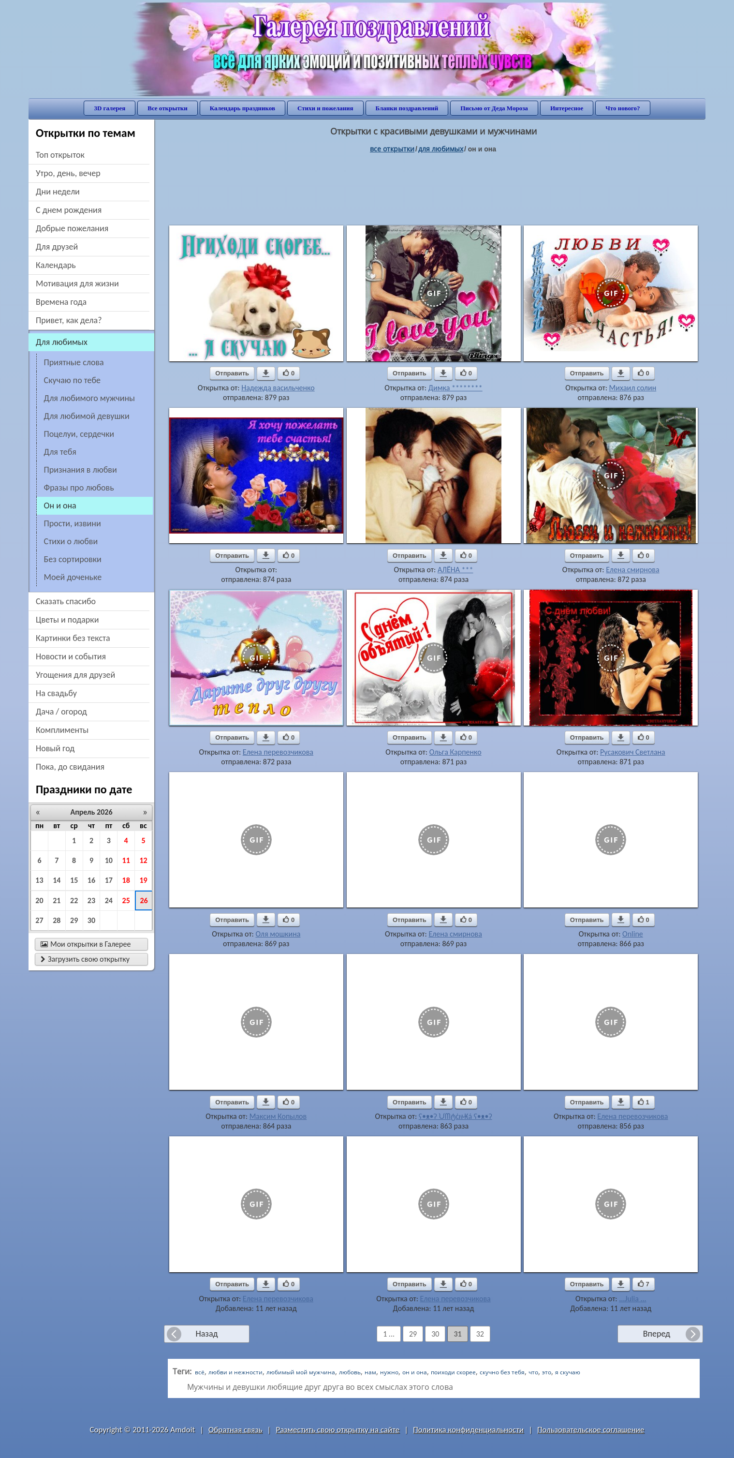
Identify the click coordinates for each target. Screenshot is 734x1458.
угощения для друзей (75, 674)
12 (143, 860)
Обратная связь (235, 1430)
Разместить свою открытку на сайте (337, 1430)
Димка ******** (455, 387)
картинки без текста (73, 638)
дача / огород (61, 711)
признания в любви (80, 469)
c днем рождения (69, 210)
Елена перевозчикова (278, 752)
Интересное (566, 108)
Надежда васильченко (277, 387)
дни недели (58, 191)
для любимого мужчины (89, 398)
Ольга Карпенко (455, 752)
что (533, 1372)
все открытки (392, 148)
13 (39, 880)
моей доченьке (73, 577)
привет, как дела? (69, 320)
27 (39, 920)
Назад (206, 1333)
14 (56, 880)
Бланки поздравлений (407, 108)
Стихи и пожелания (325, 108)
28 (56, 920)
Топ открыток (60, 154)
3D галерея (109, 108)
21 (56, 900)
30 (91, 920)
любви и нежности (235, 1372)
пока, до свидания (70, 766)
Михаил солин (633, 387)
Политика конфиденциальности (468, 1430)
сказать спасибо (66, 601)
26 (143, 900)
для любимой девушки (87, 416)
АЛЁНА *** (455, 569)
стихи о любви (71, 541)
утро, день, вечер (68, 173)
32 (480, 1334)
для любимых (440, 148)
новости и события (71, 656)
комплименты (62, 730)
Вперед (656, 1333)
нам (370, 1372)
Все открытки (167, 108)
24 (109, 900)
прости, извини (72, 523)
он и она (414, 1372)
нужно (389, 1372)
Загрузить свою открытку (85, 959)
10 (109, 860)
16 (91, 880)
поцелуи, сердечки (79, 434)
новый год (55, 748)
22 (74, 900)
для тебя (60, 451)
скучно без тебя (502, 1372)
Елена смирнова (633, 569)
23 (91, 900)
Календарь (56, 265)
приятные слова (74, 362)
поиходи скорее (453, 1372)
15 (74, 880)
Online (632, 933)
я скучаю (567, 1372)
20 (39, 900)
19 (143, 880)
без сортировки (73, 559)
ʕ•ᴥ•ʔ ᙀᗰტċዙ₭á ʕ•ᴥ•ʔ (455, 1116)
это (546, 1372)
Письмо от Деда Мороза (494, 108)
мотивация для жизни (77, 283)
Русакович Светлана (632, 752)
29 (74, 920)
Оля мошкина (277, 933)
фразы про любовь (79, 487)
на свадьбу (56, 693)
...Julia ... (632, 1298)
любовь (350, 1372)
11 (126, 860)
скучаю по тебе (72, 380)
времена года (61, 302)
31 (457, 1334)
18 (126, 880)
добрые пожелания (72, 228)
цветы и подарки (67, 619)
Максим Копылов (278, 1116)
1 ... (389, 1334)
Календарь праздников (242, 108)
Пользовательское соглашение (590, 1430)
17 (109, 880)
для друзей (57, 246)
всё (200, 1372)
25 (126, 900)
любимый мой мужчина (300, 1372)
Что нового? (622, 108)
